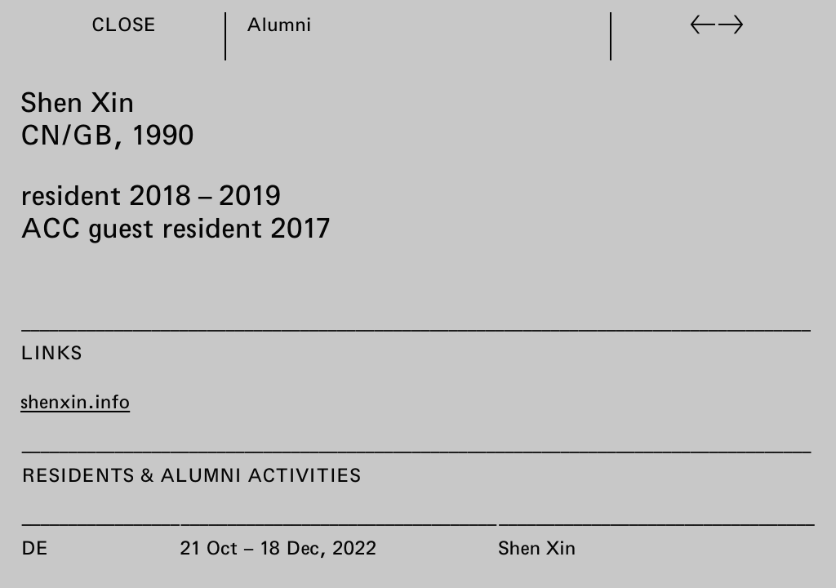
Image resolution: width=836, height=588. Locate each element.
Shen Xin (536, 546)
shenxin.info (75, 401)
